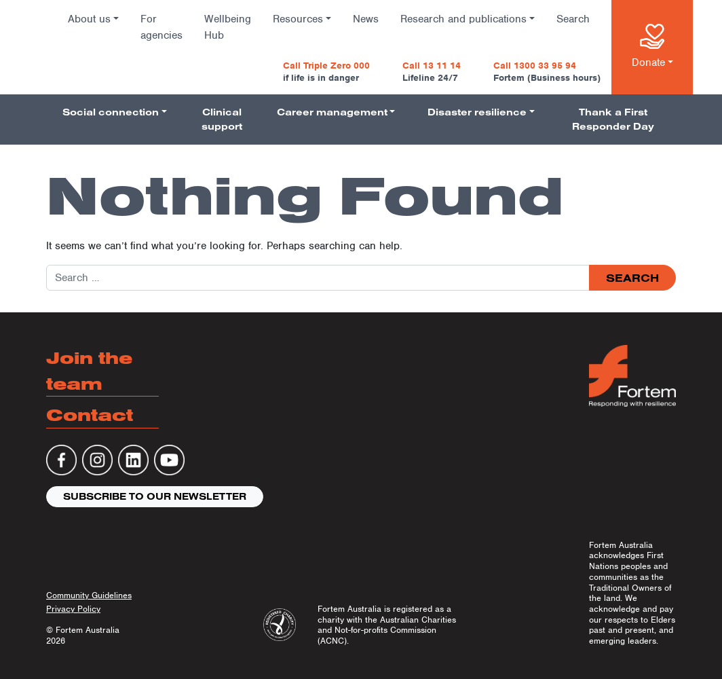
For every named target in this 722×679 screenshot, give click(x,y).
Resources (298, 19)
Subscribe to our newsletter (154, 496)
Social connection (110, 112)
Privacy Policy (73, 608)
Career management (332, 112)
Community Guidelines (89, 595)
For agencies (161, 27)
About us (89, 19)
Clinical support (222, 119)
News (366, 19)
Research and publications (463, 19)
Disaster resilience (477, 112)
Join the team (89, 370)
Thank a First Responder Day (613, 119)
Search (573, 19)
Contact (89, 414)
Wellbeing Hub (227, 27)
